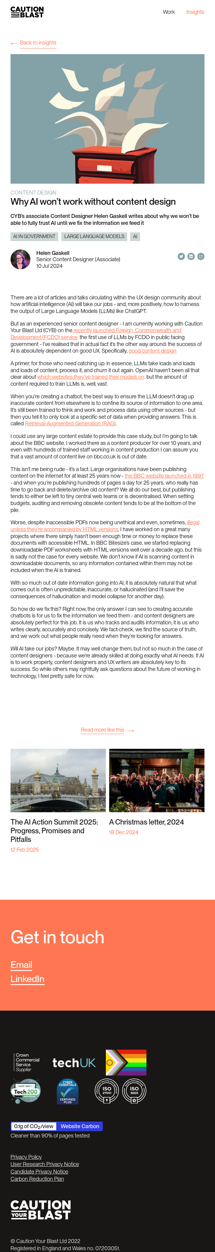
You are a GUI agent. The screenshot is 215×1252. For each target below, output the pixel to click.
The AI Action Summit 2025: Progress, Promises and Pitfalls (54, 831)
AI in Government (34, 236)
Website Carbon (80, 1126)
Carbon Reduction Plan (37, 1179)
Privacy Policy (26, 1157)
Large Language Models (94, 236)
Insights (195, 12)
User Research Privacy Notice (45, 1164)
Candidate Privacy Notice (39, 1171)
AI (135, 236)
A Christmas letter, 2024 (146, 822)
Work (169, 12)
